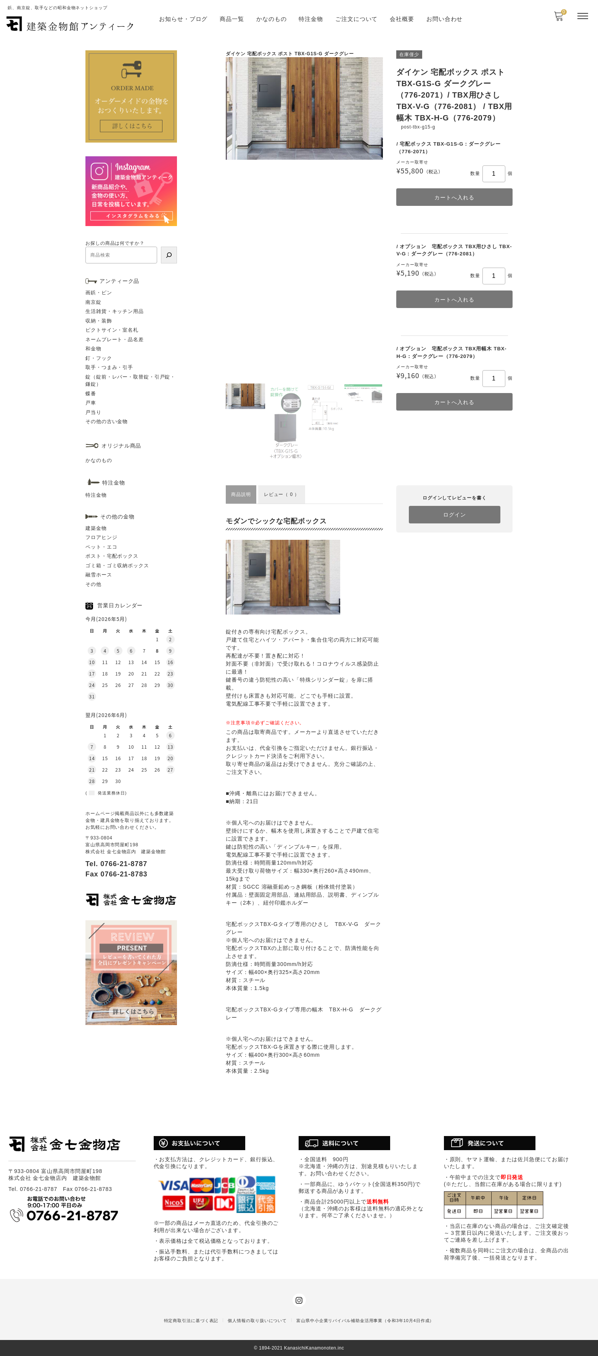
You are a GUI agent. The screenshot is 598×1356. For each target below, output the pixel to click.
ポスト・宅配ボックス (111, 556)
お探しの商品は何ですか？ (115, 243)
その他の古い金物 (106, 421)
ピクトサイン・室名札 (111, 330)
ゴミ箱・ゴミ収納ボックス (117, 565)
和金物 (93, 348)
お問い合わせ (444, 19)
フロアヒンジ (101, 537)
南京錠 (93, 302)
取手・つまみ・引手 (109, 367)
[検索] (169, 255)
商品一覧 (232, 19)
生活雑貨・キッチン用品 (114, 311)
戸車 (90, 403)
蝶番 (90, 393)
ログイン (454, 515)
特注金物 (311, 19)
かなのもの (271, 19)
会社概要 (402, 19)
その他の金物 (117, 517)
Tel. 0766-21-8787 (116, 864)
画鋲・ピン (98, 292)
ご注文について (356, 19)
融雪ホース (98, 575)
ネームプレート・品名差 (114, 339)
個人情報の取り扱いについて (257, 1320)
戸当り (93, 412)
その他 (93, 584)
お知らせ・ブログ (183, 19)
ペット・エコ (101, 547)
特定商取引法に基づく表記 (191, 1320)
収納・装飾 (98, 321)
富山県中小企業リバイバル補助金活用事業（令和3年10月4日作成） (365, 1320)
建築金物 (96, 528)
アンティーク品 (119, 281)
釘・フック (98, 358)
